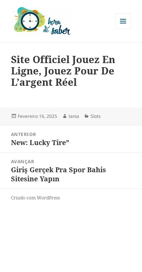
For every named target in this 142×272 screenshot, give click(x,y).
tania (74, 116)
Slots (96, 116)
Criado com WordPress (35, 198)
